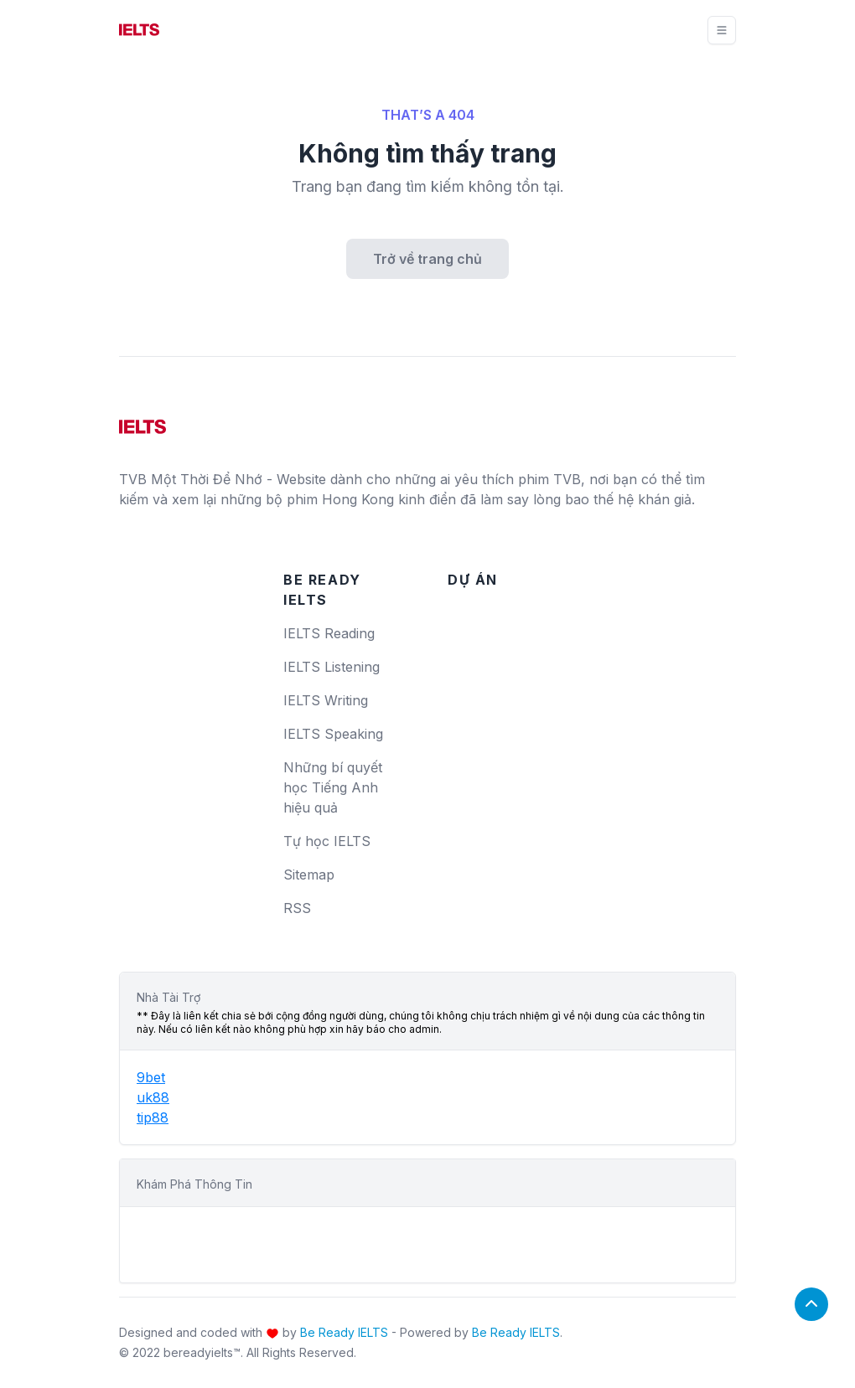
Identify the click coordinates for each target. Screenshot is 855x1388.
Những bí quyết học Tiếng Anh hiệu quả (332, 787)
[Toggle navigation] (721, 30)
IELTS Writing (325, 700)
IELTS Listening (331, 666)
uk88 (153, 1097)
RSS (297, 908)
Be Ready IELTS (344, 1332)
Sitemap (308, 874)
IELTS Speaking (333, 733)
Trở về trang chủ (427, 258)
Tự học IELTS (326, 841)
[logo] (142, 420)
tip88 (152, 1117)
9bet (151, 1077)
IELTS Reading (329, 633)
